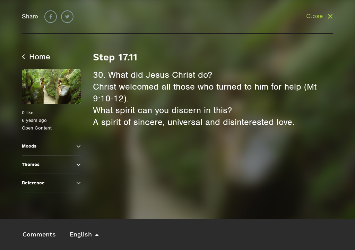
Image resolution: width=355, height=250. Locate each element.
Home (36, 56)
